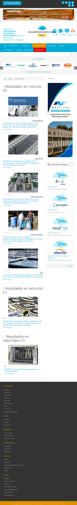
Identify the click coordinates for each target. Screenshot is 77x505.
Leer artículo (8, 327)
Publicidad (28, 50)
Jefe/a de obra (53, 187)
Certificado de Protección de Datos (55, 504)
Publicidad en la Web (10, 487)
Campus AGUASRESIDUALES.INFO (14, 465)
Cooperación (7, 452)
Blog (5, 406)
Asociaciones (7, 449)
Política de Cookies (38, 504)
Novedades (52, 46)
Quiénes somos (8, 492)
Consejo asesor (8, 433)
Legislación (7, 478)
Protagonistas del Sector (11, 412)
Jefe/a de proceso (54, 233)
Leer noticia (7, 129)
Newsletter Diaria (9, 495)
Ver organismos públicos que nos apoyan (38, 72)
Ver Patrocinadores (38, 59)
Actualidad (7, 392)
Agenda (61, 46)
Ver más (69, 266)
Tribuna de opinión (9, 438)
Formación (8, 50)
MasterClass (7, 468)
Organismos (7, 446)
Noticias (6, 389)
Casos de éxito (8, 403)
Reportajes (7, 401)
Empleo (19, 50)
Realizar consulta (9, 435)
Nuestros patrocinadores (11, 489)
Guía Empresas (39, 46)
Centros (6, 422)
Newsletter (40, 50)
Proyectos (7, 419)
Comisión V (7, 484)
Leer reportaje (9, 374)
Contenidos (13, 46)
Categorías (26, 46)
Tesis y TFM (7, 409)
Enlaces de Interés (9, 481)
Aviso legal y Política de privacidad (21, 504)
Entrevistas (7, 395)
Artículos (6, 398)
